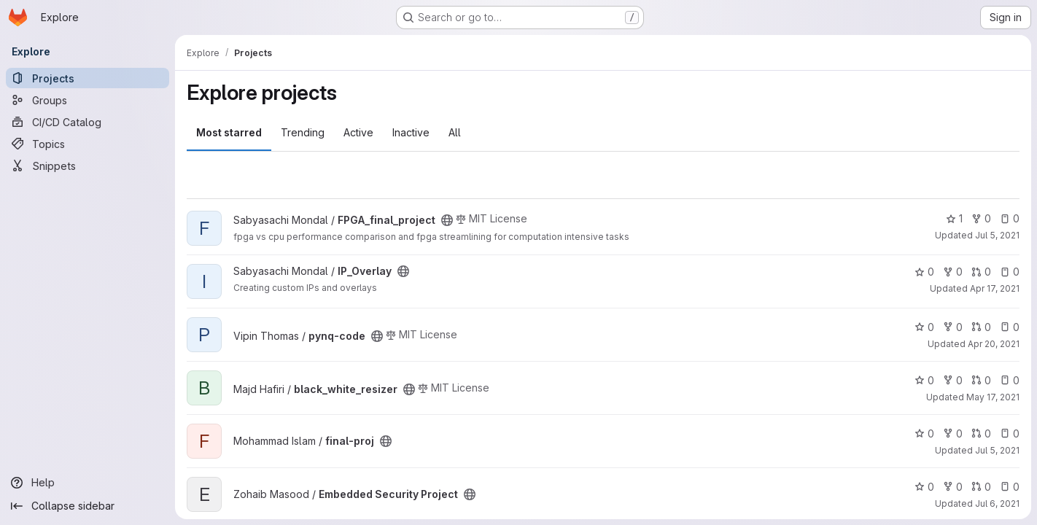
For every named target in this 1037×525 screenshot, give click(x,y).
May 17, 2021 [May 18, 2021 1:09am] (992, 397)
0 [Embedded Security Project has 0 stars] (924, 487)
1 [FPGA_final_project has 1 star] (954, 218)
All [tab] (454, 132)
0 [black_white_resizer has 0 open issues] (1009, 380)
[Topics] (87, 143)
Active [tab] (358, 132)
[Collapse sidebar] (87, 506)
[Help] (87, 482)
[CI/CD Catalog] (87, 122)
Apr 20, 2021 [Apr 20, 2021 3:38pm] (993, 343)
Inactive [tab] (411, 132)
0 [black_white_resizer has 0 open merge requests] (981, 380)
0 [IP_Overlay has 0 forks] (953, 271)
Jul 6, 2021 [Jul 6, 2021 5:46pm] (997, 503)
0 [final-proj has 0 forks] (953, 433)
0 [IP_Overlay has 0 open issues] (1009, 271)
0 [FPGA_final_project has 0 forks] (981, 218)
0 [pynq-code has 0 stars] (924, 327)
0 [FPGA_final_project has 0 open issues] (1009, 218)
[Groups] (87, 100)
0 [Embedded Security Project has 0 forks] (953, 487)
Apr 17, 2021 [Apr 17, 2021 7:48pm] (994, 288)
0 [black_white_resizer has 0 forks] (953, 380)
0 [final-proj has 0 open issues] (1009, 433)
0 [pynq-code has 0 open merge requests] (981, 327)
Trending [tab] (303, 132)
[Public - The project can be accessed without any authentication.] (447, 220)
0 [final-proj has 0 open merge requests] (981, 433)
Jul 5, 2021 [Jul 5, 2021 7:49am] (997, 450)
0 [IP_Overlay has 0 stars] (924, 271)
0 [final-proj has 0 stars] (924, 433)
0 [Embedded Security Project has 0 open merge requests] (981, 487)
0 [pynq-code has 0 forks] (953, 327)
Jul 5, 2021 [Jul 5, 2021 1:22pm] (997, 235)
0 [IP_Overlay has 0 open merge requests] (981, 271)
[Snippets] (87, 165)
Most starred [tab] (229, 132)
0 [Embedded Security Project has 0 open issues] (1009, 487)
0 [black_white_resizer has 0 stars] (924, 380)
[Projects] (87, 78)
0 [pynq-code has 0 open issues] (1009, 327)
